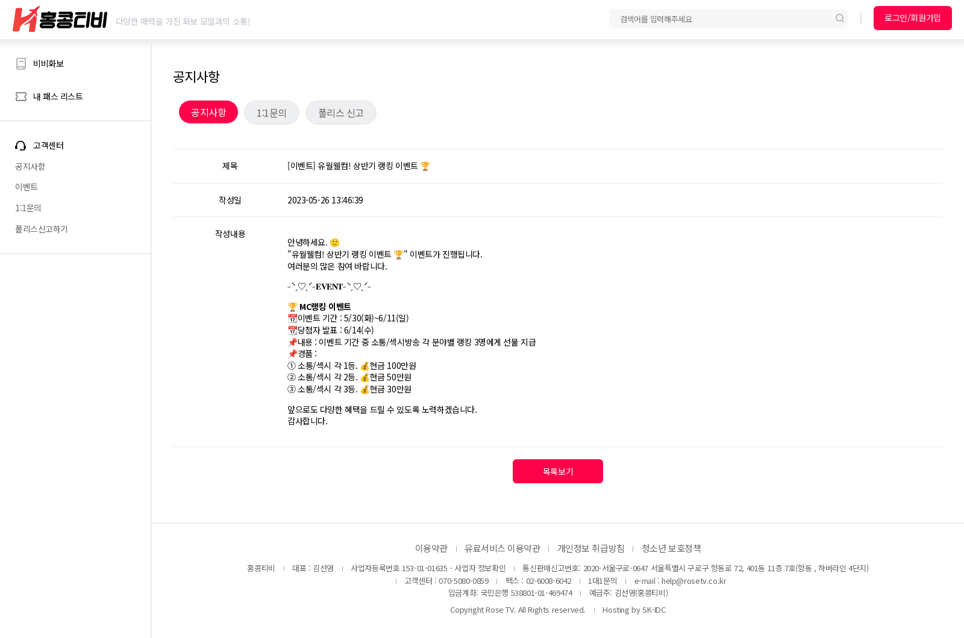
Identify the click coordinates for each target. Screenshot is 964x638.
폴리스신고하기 (41, 229)
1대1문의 (602, 580)
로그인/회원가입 (912, 17)
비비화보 (48, 63)
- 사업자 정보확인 (477, 568)
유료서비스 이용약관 (502, 548)
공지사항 (30, 166)
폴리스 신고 (341, 112)
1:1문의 (28, 208)
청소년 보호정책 (671, 548)
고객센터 (48, 145)
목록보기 (558, 471)
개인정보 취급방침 (591, 548)
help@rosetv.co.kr (694, 580)
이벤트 (26, 187)
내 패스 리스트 (58, 96)
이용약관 (431, 548)
